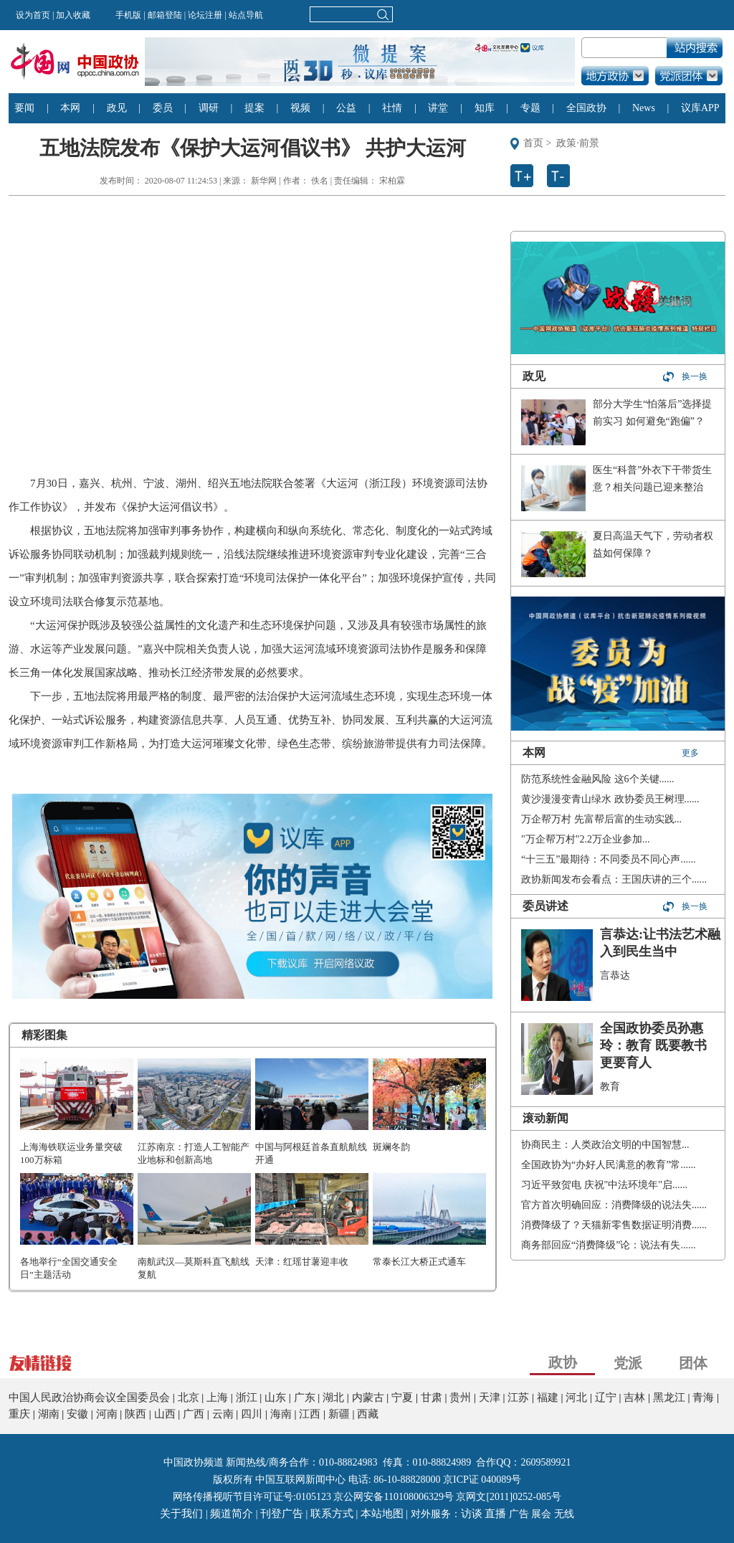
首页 (533, 143)
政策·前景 (577, 143)
